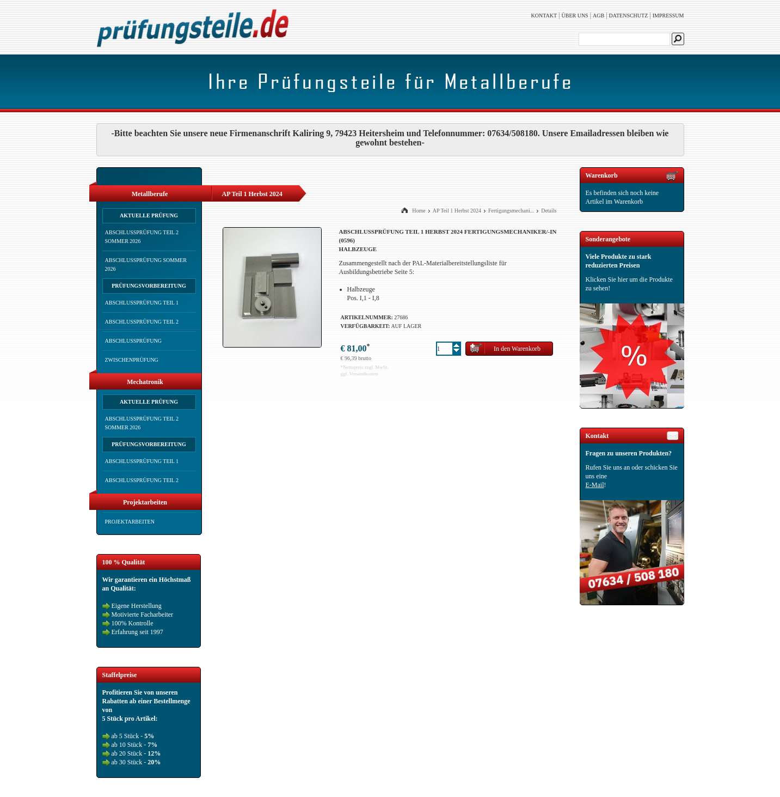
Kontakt (544, 16)
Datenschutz (628, 16)
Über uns (574, 16)
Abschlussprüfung (133, 341)
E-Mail (595, 485)
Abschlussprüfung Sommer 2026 (146, 264)
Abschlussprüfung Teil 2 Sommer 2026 (142, 236)
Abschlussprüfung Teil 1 (142, 303)
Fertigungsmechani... (511, 211)
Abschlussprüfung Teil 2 (142, 322)
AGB (598, 16)
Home (418, 211)
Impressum (668, 16)
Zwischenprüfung (131, 360)
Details (548, 211)
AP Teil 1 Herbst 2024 (457, 211)
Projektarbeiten (130, 522)
